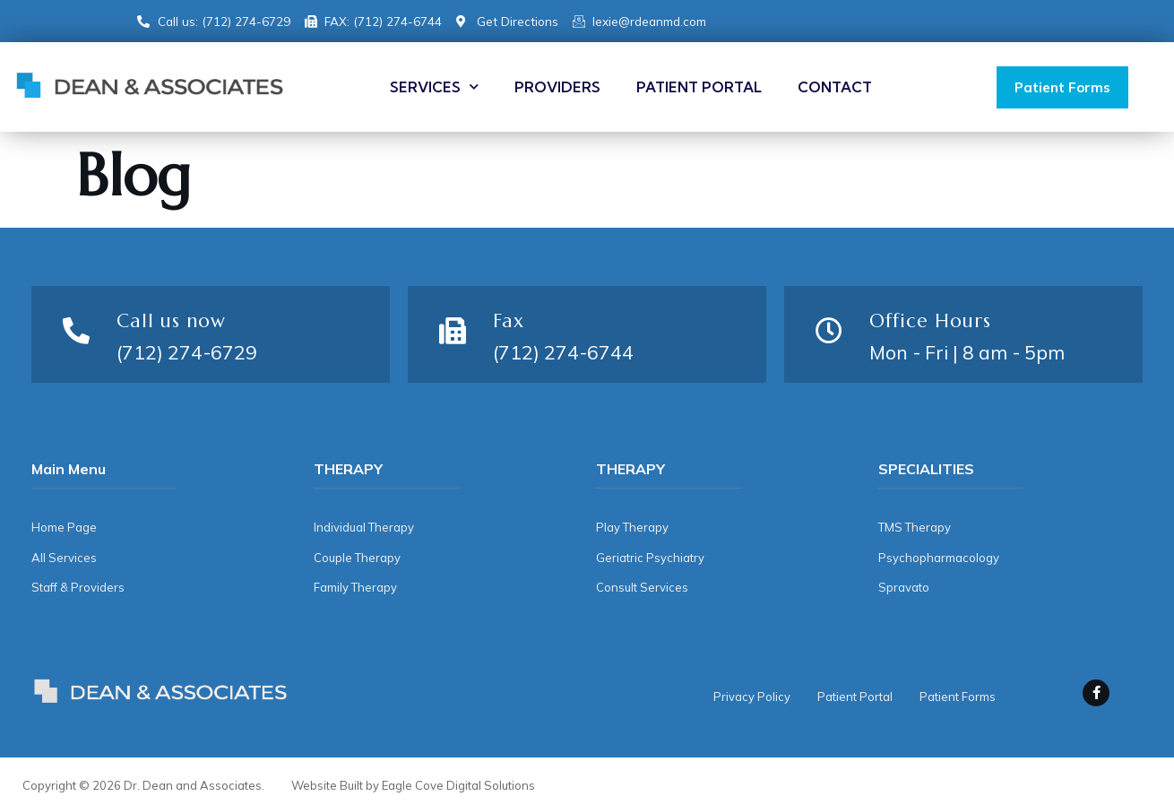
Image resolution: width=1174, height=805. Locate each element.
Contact (835, 87)
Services (434, 86)
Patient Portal (699, 87)
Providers (557, 87)
